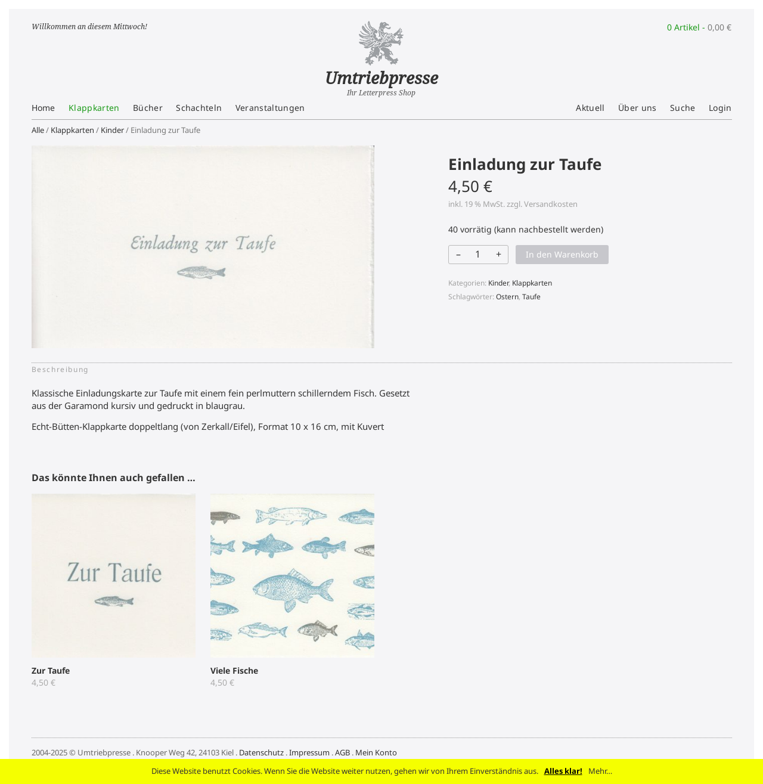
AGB (342, 752)
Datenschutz (261, 752)
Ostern (507, 297)
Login (720, 107)
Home (43, 107)
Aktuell (590, 107)
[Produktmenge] (477, 254)
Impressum (309, 752)
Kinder (112, 130)
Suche (683, 107)
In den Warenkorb (562, 254)
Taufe (531, 297)
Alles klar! (563, 771)
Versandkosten (551, 204)
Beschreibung (60, 369)
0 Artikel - (699, 27)
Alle (38, 130)
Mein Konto (376, 752)
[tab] (64, 369)
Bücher (148, 107)
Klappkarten (94, 107)
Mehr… (600, 771)
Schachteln (199, 107)
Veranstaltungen (270, 107)
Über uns (637, 107)
